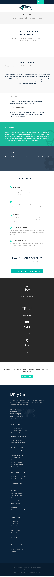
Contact (19, 1)
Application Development (17, 547)
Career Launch (27, 1)
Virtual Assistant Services (17, 433)
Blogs (34, 1)
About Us (19, 568)
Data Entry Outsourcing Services (19, 431)
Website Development (16, 545)
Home (13, 1)
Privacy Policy (27, 570)
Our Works (13, 552)
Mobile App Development (17, 550)
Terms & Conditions (36, 568)
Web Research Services (16, 429)
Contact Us (26, 568)
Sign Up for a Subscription (27, 272)
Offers (40, 1)
